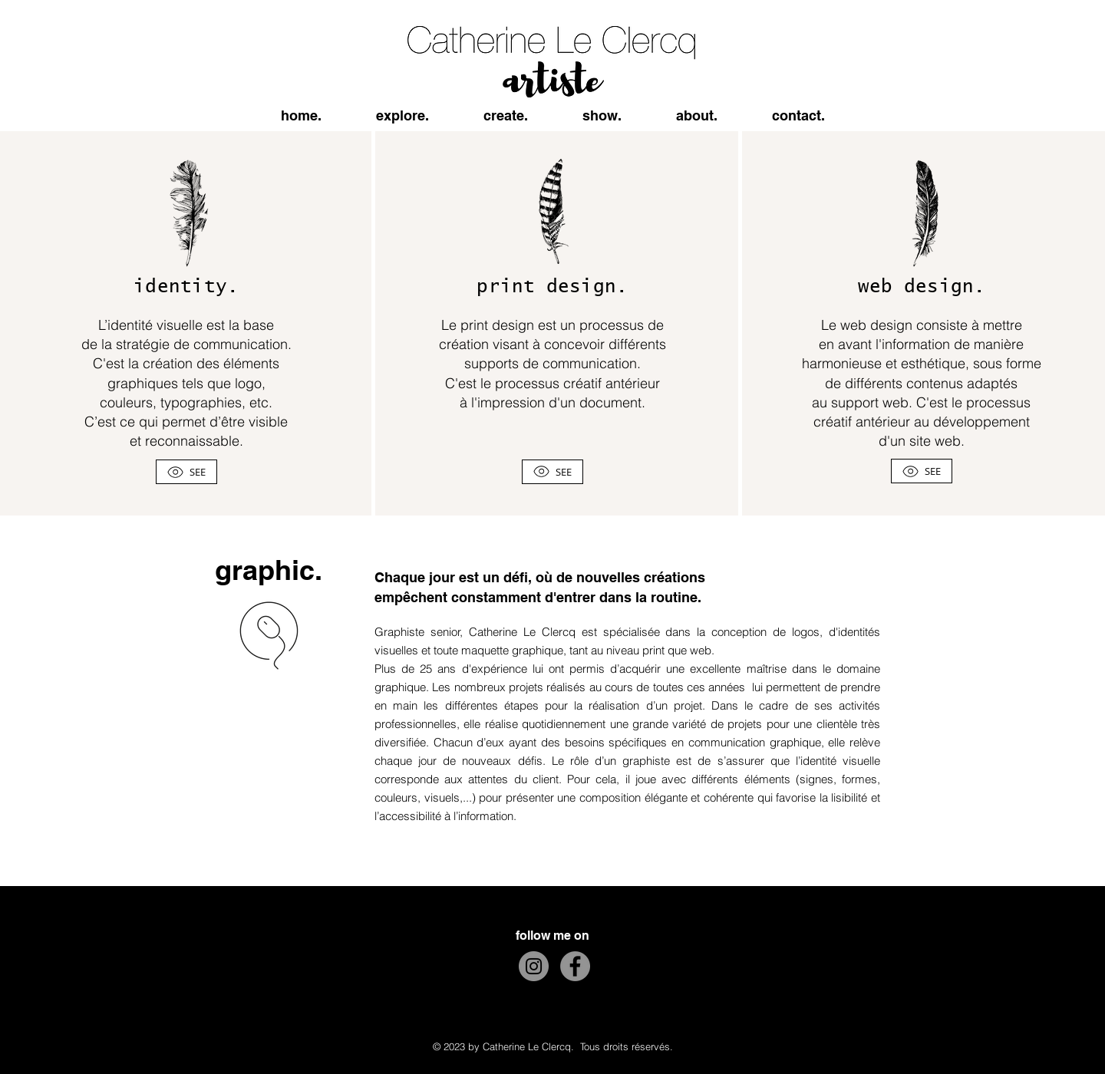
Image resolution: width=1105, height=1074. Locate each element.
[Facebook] (575, 966)
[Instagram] (534, 966)
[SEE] (186, 472)
